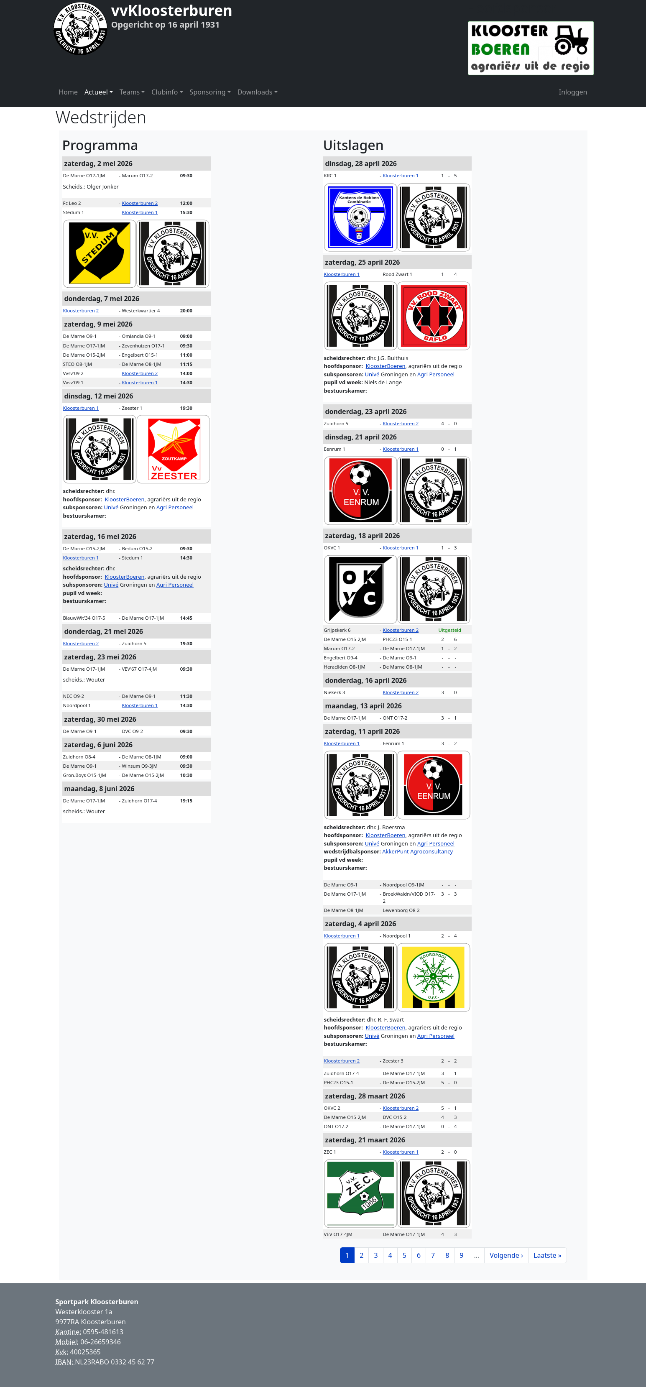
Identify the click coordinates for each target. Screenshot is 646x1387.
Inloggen (573, 92)
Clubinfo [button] (164, 92)
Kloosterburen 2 (140, 203)
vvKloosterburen (171, 10)
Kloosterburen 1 (140, 212)
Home (68, 92)
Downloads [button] (255, 92)
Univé (111, 507)
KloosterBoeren (125, 499)
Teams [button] (130, 92)
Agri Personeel (175, 507)
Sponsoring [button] (208, 92)
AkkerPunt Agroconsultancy (417, 851)
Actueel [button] (96, 92)
